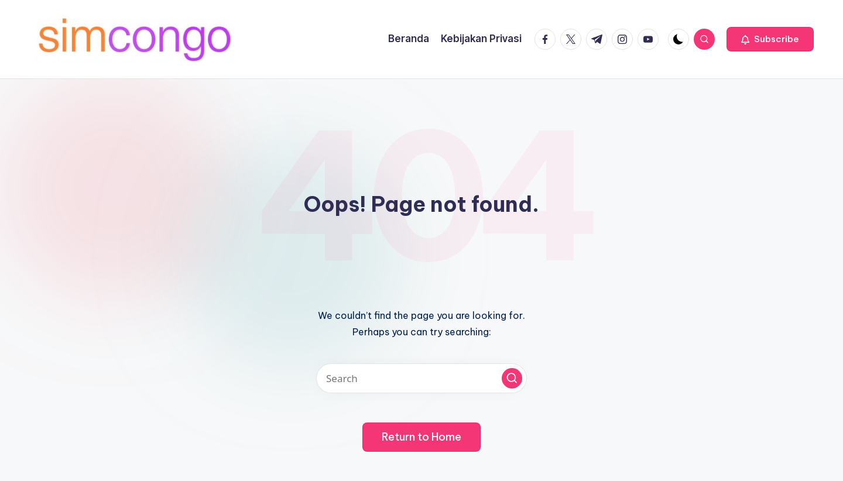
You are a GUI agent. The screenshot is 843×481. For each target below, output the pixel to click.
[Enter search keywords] (421, 378)
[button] (770, 39)
